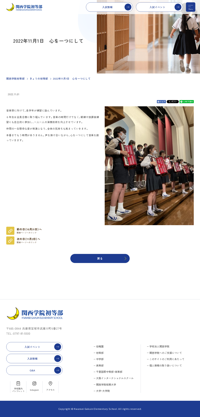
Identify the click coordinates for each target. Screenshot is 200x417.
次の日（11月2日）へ (28, 240)
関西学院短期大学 (106, 384)
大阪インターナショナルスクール (115, 378)
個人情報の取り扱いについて (165, 365)
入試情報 (107, 7)
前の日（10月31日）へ (29, 230)
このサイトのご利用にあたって (166, 359)
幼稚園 (100, 346)
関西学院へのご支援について (165, 353)
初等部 (100, 353)
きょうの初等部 (39, 78)
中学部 (100, 359)
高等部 (100, 365)
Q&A (32, 370)
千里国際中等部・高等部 (109, 372)
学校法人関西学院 (159, 346)
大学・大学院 (103, 391)
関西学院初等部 (15, 78)
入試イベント (157, 7)
